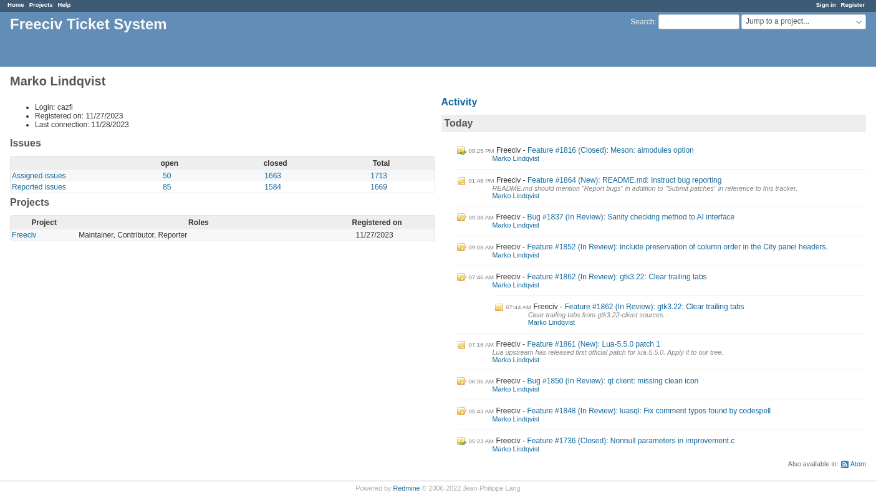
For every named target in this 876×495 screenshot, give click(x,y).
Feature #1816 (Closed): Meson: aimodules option (610, 150)
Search (642, 21)
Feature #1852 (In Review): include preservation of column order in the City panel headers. (677, 247)
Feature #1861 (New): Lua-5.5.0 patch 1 (593, 344)
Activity (459, 102)
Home (15, 4)
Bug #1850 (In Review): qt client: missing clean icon (612, 381)
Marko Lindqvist (516, 158)
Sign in (826, 4)
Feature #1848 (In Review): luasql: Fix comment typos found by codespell (649, 410)
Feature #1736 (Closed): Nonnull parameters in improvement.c (630, 440)
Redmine (406, 488)
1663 (272, 175)
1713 (378, 175)
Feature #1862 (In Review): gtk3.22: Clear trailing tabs (616, 276)
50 (167, 175)
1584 (272, 187)
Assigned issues (39, 175)
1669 (378, 187)
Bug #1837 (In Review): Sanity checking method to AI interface (630, 217)
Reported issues (39, 187)
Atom (858, 464)
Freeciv (24, 235)
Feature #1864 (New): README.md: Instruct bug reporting (624, 180)
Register (853, 4)
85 (167, 187)
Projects (41, 4)
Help (64, 4)
